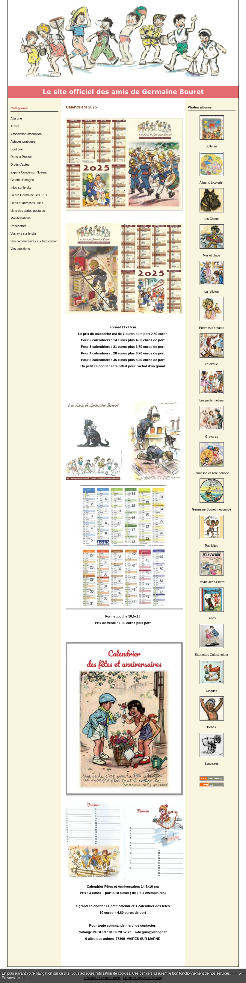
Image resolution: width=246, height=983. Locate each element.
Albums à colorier (212, 182)
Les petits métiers (211, 400)
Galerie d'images (22, 180)
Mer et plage (211, 255)
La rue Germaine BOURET (29, 195)
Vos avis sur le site (23, 233)
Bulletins (211, 146)
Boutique (16, 149)
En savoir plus (13, 978)
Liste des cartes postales (27, 210)
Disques (211, 691)
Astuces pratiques (22, 141)
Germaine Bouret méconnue (211, 509)
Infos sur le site (20, 187)
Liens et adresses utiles (26, 203)
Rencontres (18, 226)
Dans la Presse (20, 156)
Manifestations (20, 218)
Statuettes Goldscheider (211, 654)
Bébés (211, 727)
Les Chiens (211, 219)
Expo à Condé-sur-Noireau (29, 172)
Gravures (211, 436)
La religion (211, 291)
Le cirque (211, 364)
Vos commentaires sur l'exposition (34, 241)
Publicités (211, 545)
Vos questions (20, 248)
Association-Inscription (26, 134)
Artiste (14, 126)
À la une (16, 118)
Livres (211, 618)
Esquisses (211, 763)
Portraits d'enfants (211, 328)
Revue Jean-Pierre (212, 582)
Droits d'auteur (20, 164)
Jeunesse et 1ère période (211, 473)
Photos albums (200, 107)
